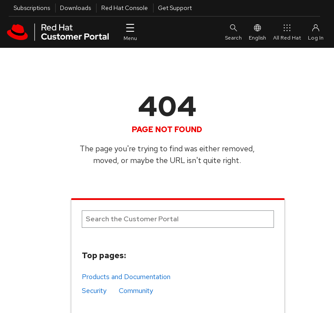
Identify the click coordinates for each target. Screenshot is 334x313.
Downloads (75, 8)
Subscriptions (31, 8)
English (257, 32)
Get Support (175, 8)
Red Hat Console (124, 8)
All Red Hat (287, 32)
